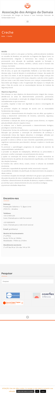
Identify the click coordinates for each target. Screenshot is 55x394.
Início (3, 36)
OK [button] (37, 391)
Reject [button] (43, 391)
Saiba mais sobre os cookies (25, 391)
